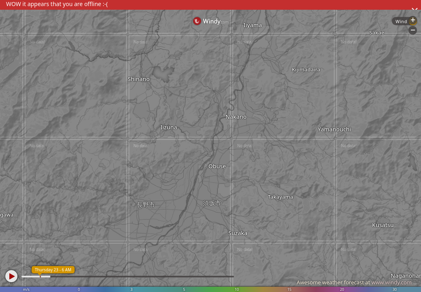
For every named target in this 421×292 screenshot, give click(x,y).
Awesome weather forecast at (354, 282)
